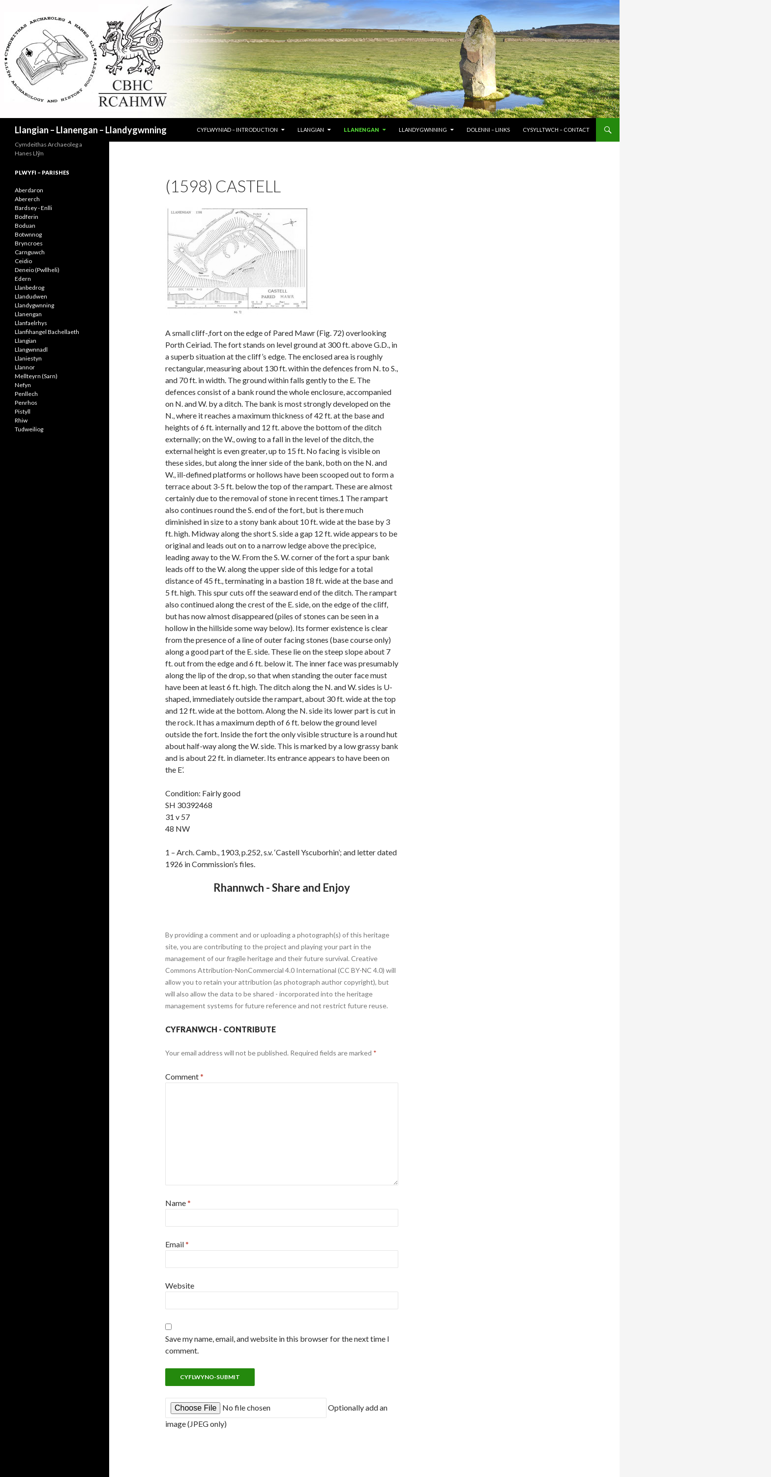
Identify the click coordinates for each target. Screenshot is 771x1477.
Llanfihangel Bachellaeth (47, 331)
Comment (184, 1076)
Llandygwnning (34, 305)
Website (179, 1285)
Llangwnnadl (31, 349)
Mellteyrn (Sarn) (36, 376)
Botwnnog (28, 234)
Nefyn (23, 385)
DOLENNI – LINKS (488, 129)
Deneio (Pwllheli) (37, 269)
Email (177, 1244)
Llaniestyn (28, 358)
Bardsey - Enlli (33, 207)
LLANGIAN (310, 129)
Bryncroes (29, 243)
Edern (23, 278)
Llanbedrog (29, 287)
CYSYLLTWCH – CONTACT (556, 129)
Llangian (25, 340)
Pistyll (22, 411)
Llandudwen (31, 296)
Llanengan (28, 314)
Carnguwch (30, 252)
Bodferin (26, 216)
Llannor (25, 367)
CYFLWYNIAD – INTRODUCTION (237, 129)
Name (178, 1202)
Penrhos (26, 402)
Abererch (27, 199)
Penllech (26, 393)
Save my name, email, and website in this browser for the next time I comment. (277, 1344)
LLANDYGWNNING (423, 129)
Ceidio (23, 261)
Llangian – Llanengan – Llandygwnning (91, 129)
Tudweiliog (29, 429)
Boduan (25, 225)
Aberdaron (29, 190)
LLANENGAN (361, 129)
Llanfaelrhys (31, 323)
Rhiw (21, 420)
